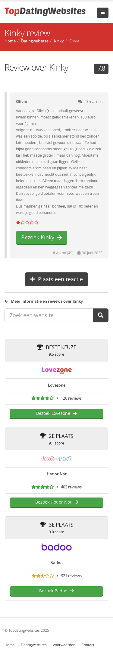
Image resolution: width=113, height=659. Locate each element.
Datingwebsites (34, 645)
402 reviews (71, 487)
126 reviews (71, 398)
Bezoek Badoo (56, 591)
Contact (87, 645)
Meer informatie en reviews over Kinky (44, 301)
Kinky (59, 41)
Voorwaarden (64, 645)
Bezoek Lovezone (56, 413)
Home (10, 645)
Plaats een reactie (56, 279)
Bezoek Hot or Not (56, 502)
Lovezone (56, 385)
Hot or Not (57, 474)
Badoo (56, 563)
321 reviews (71, 576)
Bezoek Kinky (41, 237)
